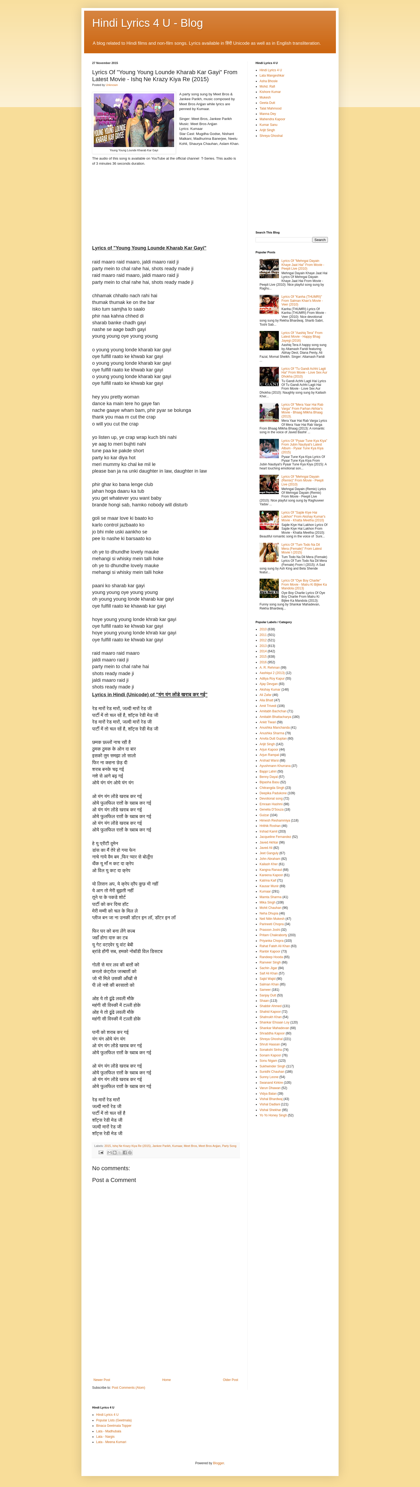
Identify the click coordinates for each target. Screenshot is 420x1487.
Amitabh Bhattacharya (275, 717)
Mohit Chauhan (270, 908)
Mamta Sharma (271, 897)
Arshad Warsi (269, 760)
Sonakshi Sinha (271, 1050)
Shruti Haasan (270, 1044)
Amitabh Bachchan (273, 711)
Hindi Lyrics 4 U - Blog (147, 23)
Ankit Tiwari (268, 722)
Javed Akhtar (269, 842)
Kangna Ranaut (271, 870)
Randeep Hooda (271, 957)
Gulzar (264, 815)
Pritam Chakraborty (273, 935)
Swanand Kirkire (271, 1083)
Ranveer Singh (270, 962)
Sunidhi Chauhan (272, 1072)
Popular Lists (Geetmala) (114, 1420)
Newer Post (101, 1380)
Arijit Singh (267, 130)
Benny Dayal (269, 777)
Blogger (218, 1463)
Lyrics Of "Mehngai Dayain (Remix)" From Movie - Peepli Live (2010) (303, 480)
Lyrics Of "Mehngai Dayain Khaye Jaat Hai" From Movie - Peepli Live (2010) (303, 264)
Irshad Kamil (269, 831)
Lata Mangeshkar (272, 75)
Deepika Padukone (273, 793)
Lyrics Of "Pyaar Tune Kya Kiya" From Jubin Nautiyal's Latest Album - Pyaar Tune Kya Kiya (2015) (304, 446)
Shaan (264, 1001)
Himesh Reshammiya (275, 820)
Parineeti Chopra (272, 924)
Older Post (230, 1380)
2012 (263, 640)
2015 (107, 1145)
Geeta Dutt (267, 103)
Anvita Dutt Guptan (273, 738)
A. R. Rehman (270, 667)
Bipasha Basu (269, 782)
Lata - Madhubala (108, 1431)
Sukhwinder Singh (273, 1066)
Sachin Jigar (268, 968)
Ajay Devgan (269, 684)
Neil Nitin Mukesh (272, 919)
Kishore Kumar (270, 92)
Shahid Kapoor (270, 1012)
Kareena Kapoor (271, 875)
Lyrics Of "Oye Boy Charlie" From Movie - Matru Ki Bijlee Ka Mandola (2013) (304, 584)
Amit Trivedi (268, 706)
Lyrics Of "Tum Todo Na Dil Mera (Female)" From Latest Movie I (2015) (302, 548)
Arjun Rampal (269, 755)
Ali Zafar (266, 695)
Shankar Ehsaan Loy (274, 1022)
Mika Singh (267, 902)
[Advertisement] (166, 1337)
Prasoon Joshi (270, 930)
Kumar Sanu (269, 125)
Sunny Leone (269, 1077)
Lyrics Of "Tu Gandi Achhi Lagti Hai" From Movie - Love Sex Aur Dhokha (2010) (304, 372)
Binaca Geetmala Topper (114, 1426)
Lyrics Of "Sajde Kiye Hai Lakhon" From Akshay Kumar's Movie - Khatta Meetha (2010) (303, 516)
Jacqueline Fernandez (275, 837)
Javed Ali (266, 848)
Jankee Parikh (161, 1145)
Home (166, 1380)
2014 (263, 651)
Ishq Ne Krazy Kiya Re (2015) (131, 1145)
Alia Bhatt (266, 700)
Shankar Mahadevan (274, 1028)
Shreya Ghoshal (271, 136)
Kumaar (177, 1145)
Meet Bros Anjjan (210, 1145)
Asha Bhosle (269, 81)
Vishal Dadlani (270, 1104)
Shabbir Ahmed (271, 1006)
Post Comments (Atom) (128, 1388)
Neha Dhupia (269, 913)
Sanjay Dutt (268, 995)
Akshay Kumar (270, 689)
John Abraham (270, 859)
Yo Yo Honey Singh (273, 1115)
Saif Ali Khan (269, 973)
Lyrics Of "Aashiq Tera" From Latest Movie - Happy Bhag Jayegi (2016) (302, 336)
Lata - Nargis (105, 1437)
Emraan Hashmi (271, 804)
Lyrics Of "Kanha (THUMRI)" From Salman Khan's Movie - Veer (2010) (302, 300)
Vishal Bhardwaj (271, 1099)
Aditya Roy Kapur (272, 678)
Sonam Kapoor (270, 1055)
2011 (263, 635)
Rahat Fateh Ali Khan (275, 946)
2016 (263, 662)
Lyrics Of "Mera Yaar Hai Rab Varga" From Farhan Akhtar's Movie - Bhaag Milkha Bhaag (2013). (302, 410)
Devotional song (271, 798)
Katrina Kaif (268, 880)
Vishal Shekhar (270, 1110)
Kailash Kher (269, 864)
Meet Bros (190, 1145)
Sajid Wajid (268, 979)
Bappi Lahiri (268, 771)
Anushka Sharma (272, 733)
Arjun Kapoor (269, 749)
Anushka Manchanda (275, 727)
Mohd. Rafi (267, 86)
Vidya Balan (268, 1094)
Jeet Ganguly (269, 853)
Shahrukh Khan (271, 1017)
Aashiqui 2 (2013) (272, 673)
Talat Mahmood (271, 108)
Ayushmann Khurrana (275, 766)
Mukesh (265, 97)
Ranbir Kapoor (270, 951)
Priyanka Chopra (271, 941)
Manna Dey (268, 114)
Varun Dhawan (270, 1088)
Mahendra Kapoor (272, 119)
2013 (263, 646)
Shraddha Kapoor (272, 1033)
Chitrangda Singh (272, 788)
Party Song (229, 1145)
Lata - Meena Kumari (111, 1442)
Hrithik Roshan (270, 826)
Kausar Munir (269, 886)
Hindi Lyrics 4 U (271, 70)
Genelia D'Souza (272, 809)
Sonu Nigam (268, 1061)
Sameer (265, 990)
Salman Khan (269, 984)
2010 (263, 629)
